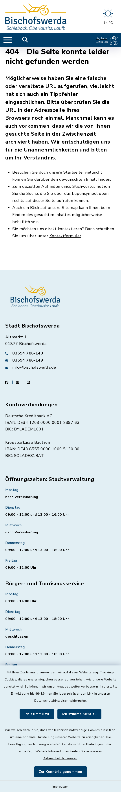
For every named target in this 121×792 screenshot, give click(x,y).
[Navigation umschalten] (7, 40)
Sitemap (70, 207)
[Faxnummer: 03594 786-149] (60, 360)
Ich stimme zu (36, 714)
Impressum (61, 786)
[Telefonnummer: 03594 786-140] (60, 353)
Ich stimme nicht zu (79, 714)
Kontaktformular (65, 236)
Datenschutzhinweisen (51, 701)
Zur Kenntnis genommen (60, 771)
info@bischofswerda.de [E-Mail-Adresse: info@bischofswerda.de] (34, 367)
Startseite (73, 172)
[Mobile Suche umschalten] (25, 40)
